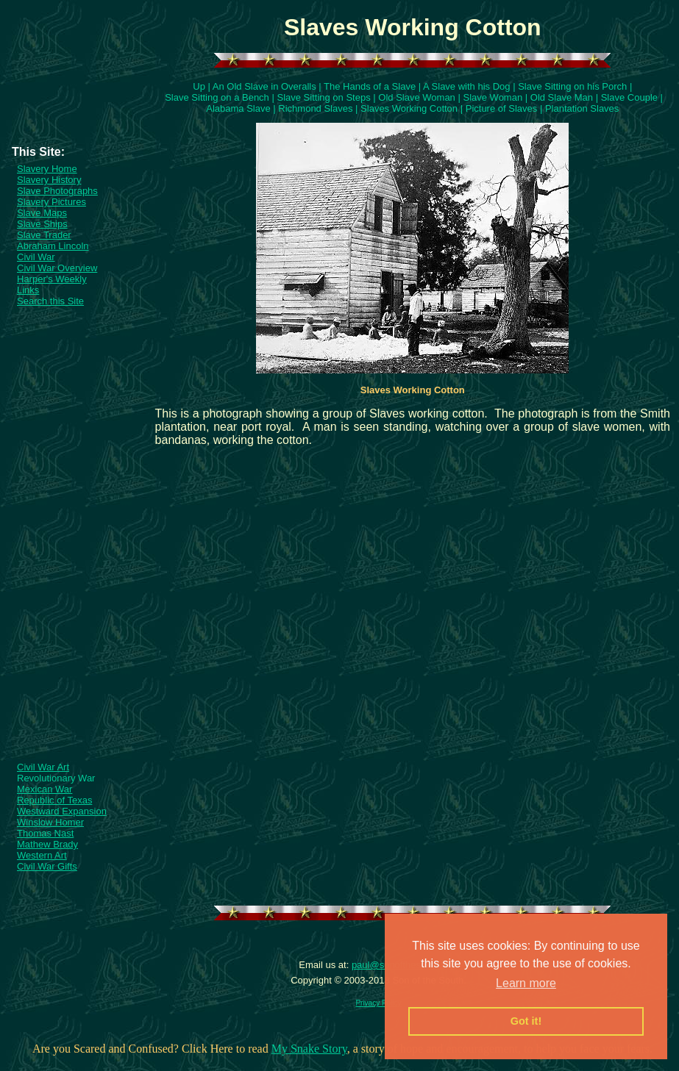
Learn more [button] (526, 983)
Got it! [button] (526, 1021)
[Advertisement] (76, 109)
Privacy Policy (378, 1003)
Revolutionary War (56, 778)
